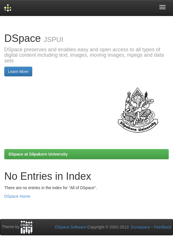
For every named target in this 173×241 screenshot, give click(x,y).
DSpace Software (70, 227)
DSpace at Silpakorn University (38, 154)
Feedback (162, 227)
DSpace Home (17, 196)
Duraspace (140, 227)
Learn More (18, 71)
